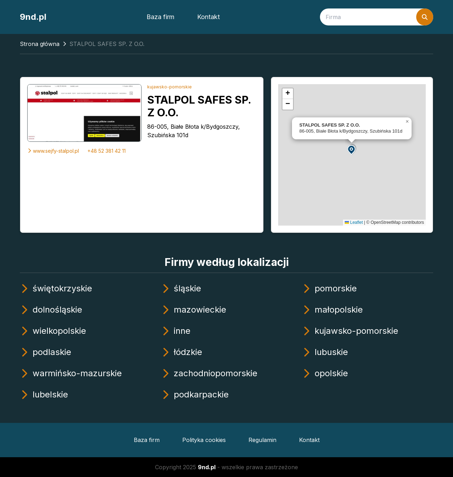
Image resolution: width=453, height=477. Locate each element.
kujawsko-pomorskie (169, 86)
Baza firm (160, 17)
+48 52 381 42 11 (106, 151)
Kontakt (208, 17)
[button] (351, 149)
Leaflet (354, 222)
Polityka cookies (204, 439)
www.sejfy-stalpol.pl (53, 151)
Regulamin (262, 439)
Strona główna (39, 43)
